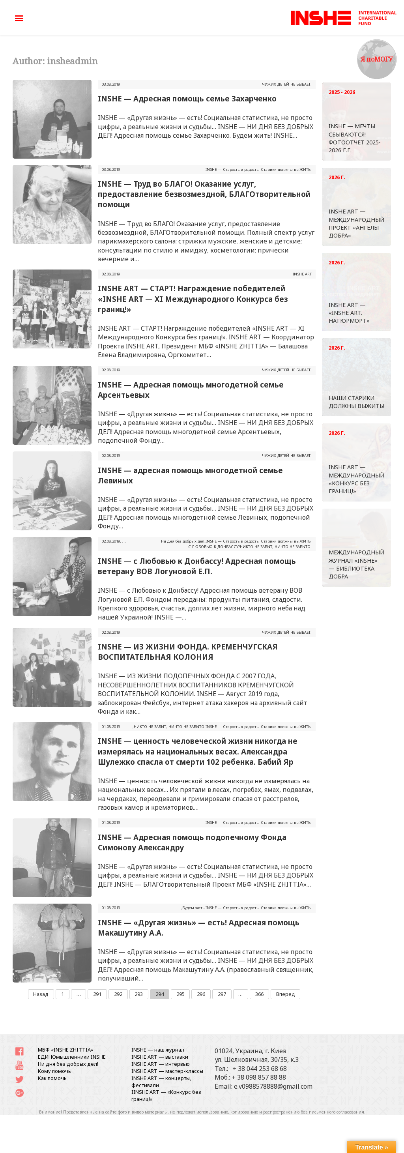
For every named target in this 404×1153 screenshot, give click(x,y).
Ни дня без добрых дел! (183, 541)
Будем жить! (194, 907)
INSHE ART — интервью (160, 1063)
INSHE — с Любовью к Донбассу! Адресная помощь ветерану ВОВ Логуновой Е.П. (197, 566)
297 (222, 994)
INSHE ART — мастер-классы (167, 1070)
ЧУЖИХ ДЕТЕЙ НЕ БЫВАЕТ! (287, 84)
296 (201, 994)
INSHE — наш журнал (157, 1049)
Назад (41, 994)
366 (259, 994)
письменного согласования (336, 1112)
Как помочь (52, 1078)
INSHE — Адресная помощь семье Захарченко (187, 98)
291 (97, 994)
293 (139, 994)
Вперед (285, 994)
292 (118, 994)
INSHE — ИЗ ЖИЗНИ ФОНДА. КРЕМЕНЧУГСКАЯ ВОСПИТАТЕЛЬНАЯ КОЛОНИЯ (188, 652)
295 (180, 994)
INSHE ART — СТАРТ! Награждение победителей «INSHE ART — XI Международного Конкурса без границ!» (193, 298)
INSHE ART (302, 274)
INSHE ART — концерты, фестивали (161, 1081)
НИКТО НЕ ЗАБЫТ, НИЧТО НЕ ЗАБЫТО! (276, 546)
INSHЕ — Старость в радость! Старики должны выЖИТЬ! (259, 169)
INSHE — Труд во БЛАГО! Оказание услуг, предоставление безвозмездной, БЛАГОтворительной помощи (204, 194)
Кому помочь (54, 1070)
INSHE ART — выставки (159, 1056)
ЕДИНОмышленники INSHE (72, 1056)
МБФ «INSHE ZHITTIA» (65, 1049)
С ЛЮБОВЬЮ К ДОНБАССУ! (214, 546)
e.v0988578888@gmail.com (273, 1086)
